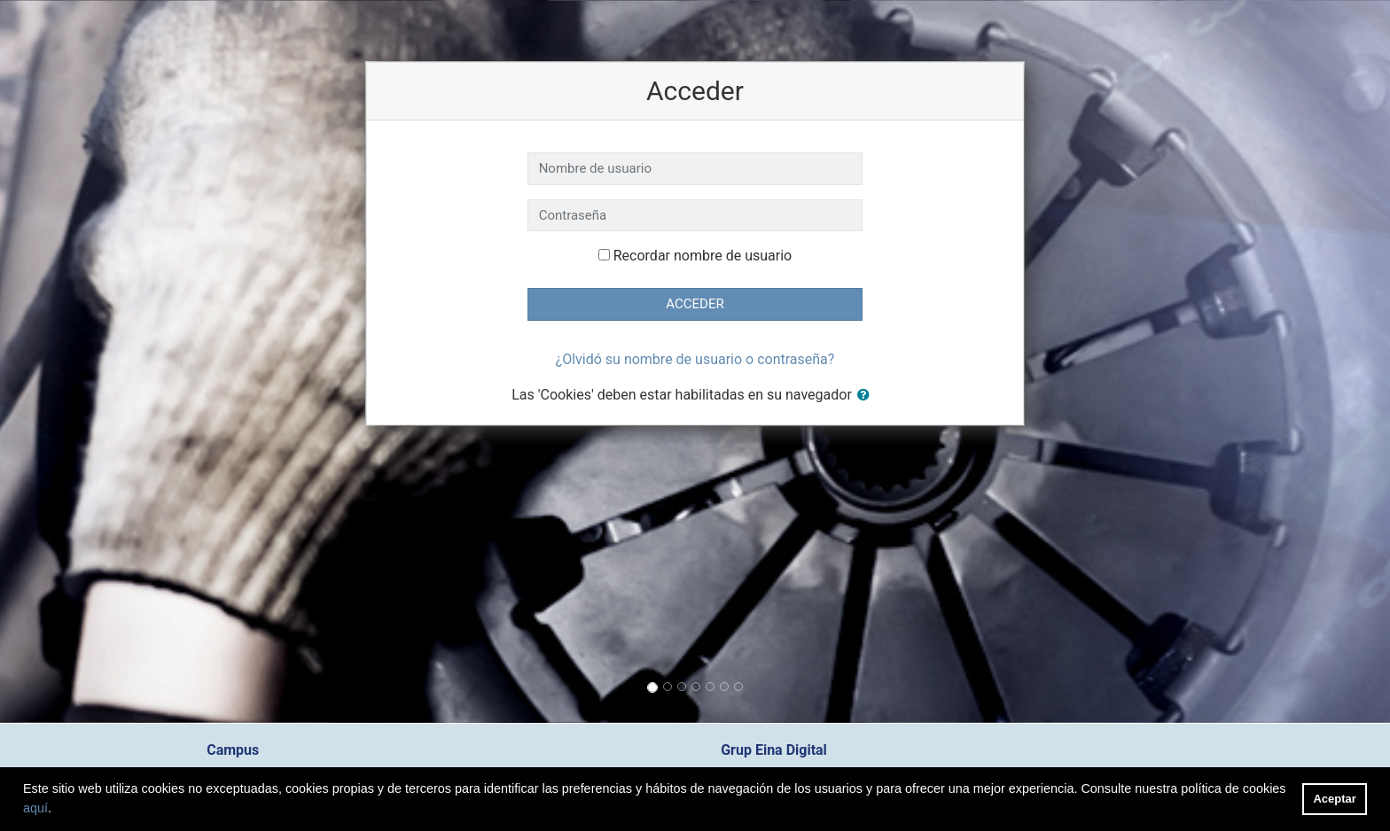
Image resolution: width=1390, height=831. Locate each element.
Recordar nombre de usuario (702, 255)
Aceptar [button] (1335, 798)
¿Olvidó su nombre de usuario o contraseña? (695, 359)
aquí (35, 808)
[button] (867, 395)
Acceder (694, 304)
